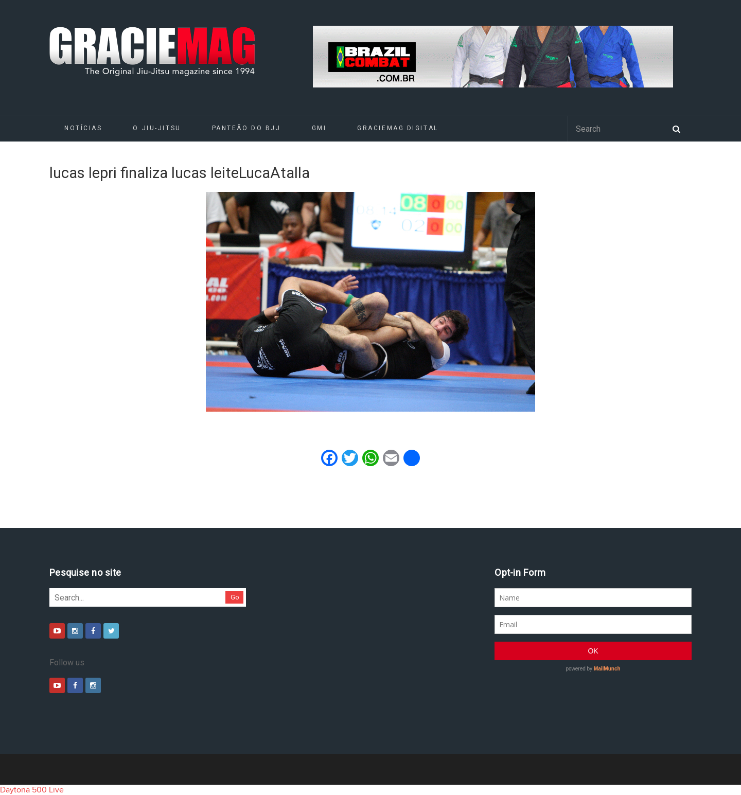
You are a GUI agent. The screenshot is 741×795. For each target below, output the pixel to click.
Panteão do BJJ (246, 128)
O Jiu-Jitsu (157, 128)
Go (235, 597)
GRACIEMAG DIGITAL (397, 128)
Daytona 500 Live (32, 790)
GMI (319, 128)
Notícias (83, 128)
